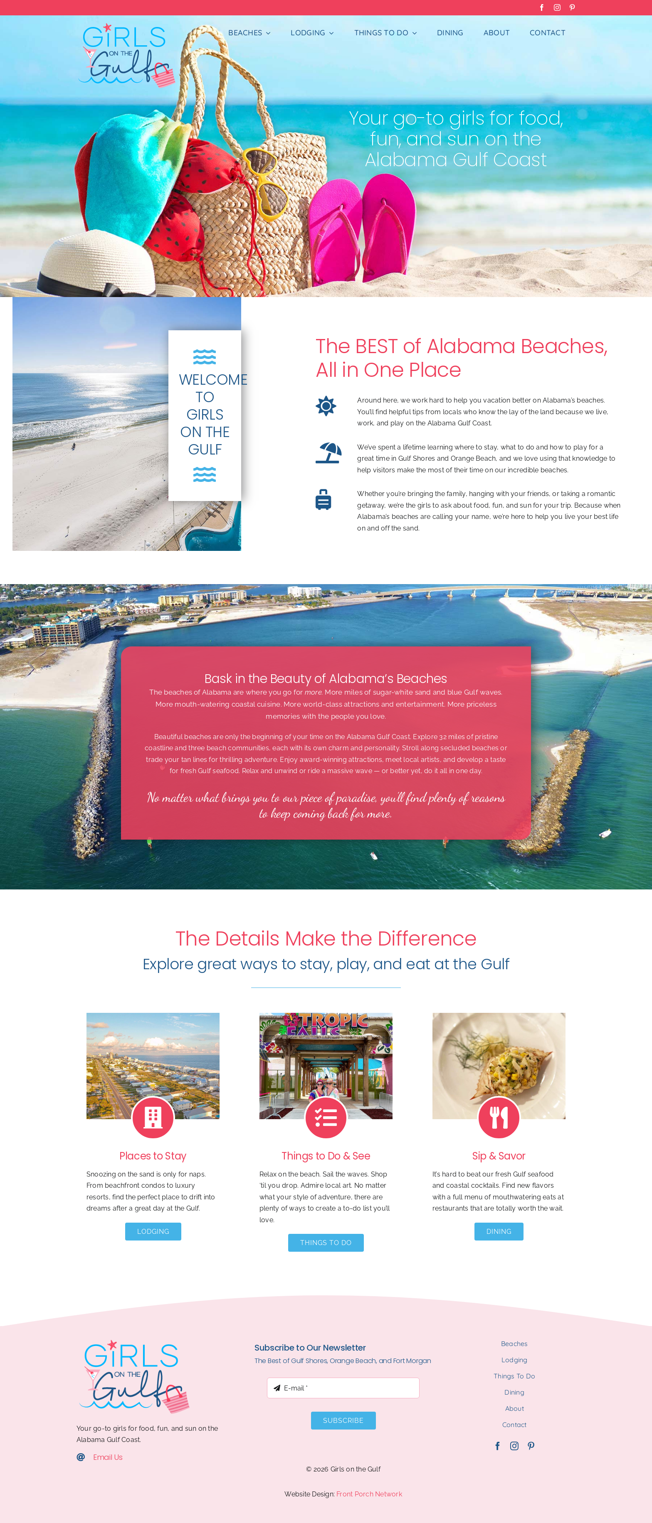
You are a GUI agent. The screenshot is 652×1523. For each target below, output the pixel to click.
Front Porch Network (369, 1494)
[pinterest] (531, 1446)
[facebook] (498, 1446)
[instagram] (514, 1446)
